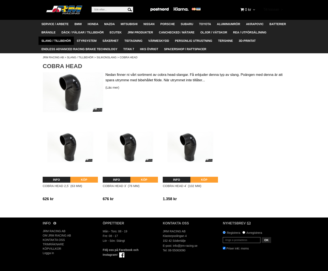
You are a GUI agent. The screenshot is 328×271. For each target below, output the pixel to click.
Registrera (233, 232)
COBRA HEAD (128, 57)
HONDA (93, 24)
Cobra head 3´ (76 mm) (121, 186)
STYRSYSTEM (87, 40)
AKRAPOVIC (255, 24)
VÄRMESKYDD (158, 40)
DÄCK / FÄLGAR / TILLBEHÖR (83, 32)
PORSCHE (167, 24)
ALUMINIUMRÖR (228, 24)
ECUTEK (116, 32)
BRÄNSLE (48, 32)
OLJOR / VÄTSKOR (213, 32)
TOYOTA (205, 24)
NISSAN (149, 24)
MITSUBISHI (129, 24)
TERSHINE (225, 40)
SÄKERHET (110, 40)
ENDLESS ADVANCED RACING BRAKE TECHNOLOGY (79, 49)
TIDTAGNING (133, 40)
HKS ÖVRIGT (149, 49)
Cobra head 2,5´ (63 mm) (62, 186)
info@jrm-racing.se (185, 245)
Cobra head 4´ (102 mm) (182, 186)
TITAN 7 (128, 49)
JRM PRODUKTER (140, 32)
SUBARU (187, 24)
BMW (78, 24)
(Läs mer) (112, 87)
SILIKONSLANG (107, 57)
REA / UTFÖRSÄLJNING (249, 32)
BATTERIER (277, 24)
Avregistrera (254, 232)
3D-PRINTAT (247, 40)
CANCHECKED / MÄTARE (177, 32)
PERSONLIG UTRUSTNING (193, 40)
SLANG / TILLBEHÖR (56, 40)
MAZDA (109, 24)
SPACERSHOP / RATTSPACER (185, 49)
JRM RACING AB (53, 57)
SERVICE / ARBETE (55, 24)
